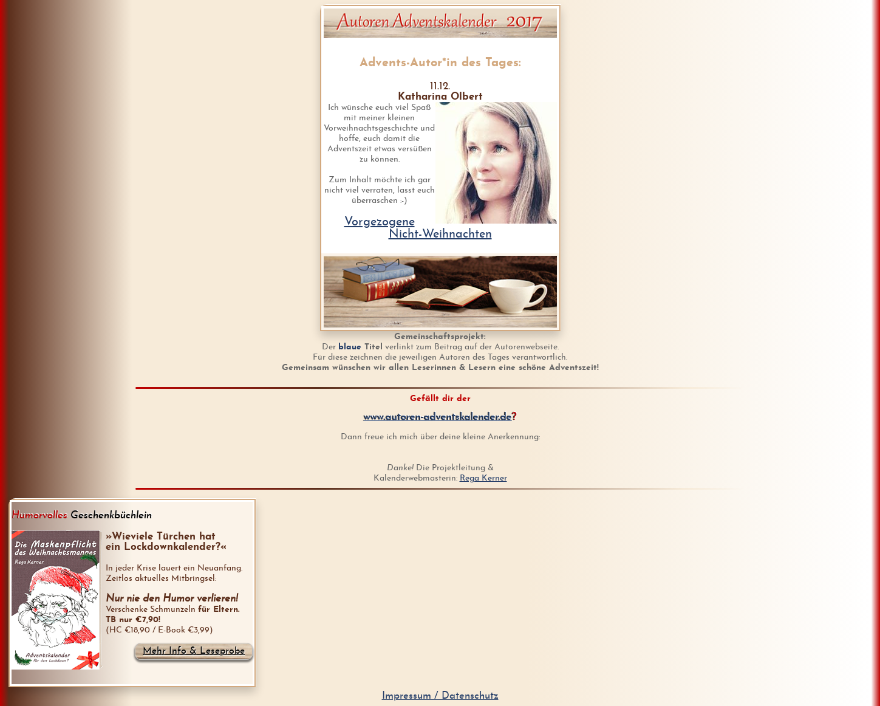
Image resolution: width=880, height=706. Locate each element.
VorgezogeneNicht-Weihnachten (418, 228)
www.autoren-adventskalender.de (438, 417)
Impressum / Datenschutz (440, 696)
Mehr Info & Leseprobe (194, 651)
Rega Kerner (483, 478)
